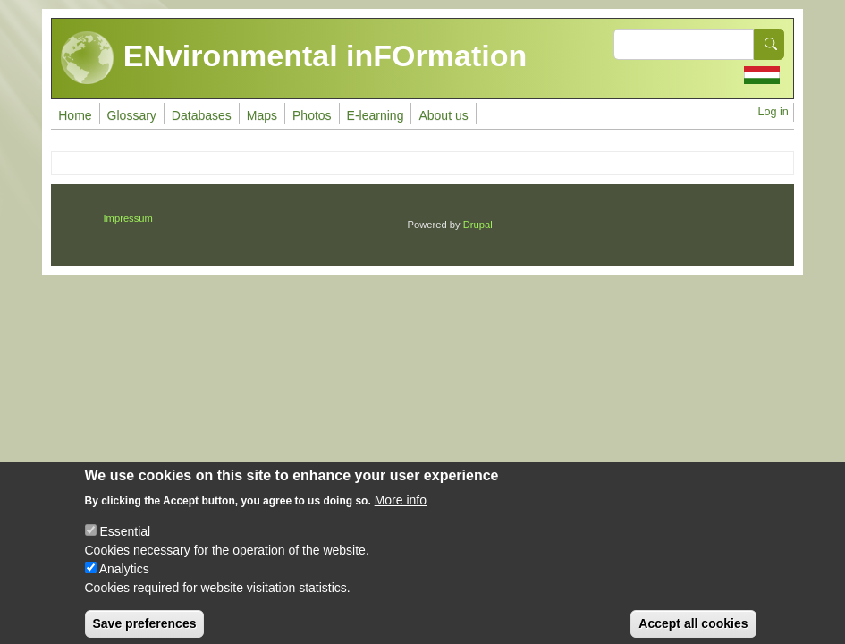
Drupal (478, 224)
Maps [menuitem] (262, 115)
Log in (772, 112)
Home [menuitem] (74, 115)
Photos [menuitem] (312, 115)
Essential (124, 542)
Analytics (124, 579)
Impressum (128, 218)
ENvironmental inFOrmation (294, 58)
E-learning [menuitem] (375, 115)
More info (401, 511)
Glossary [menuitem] (131, 115)
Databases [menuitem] (202, 115)
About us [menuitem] (443, 115)
